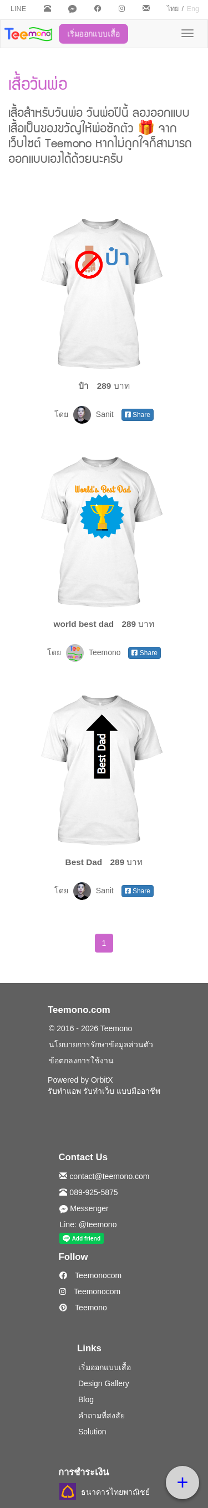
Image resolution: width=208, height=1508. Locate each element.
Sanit (94, 414)
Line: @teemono (87, 1224)
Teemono (94, 652)
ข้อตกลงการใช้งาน (81, 1060)
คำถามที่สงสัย (101, 1415)
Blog (86, 1399)
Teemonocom (90, 1275)
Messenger (83, 1208)
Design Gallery (103, 1383)
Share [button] (137, 415)
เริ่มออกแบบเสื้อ (93, 33)
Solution (92, 1431)
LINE (18, 9)
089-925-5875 (88, 1192)
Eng (193, 9)
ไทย (173, 9)
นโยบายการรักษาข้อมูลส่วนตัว (101, 1044)
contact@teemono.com (104, 1176)
